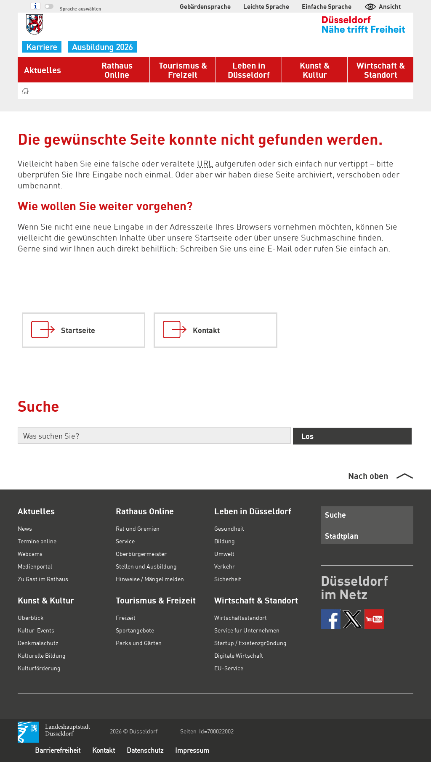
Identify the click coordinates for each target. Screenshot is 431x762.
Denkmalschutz (38, 642)
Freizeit (126, 617)
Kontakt (103, 750)
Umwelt (224, 553)
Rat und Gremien (138, 528)
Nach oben (368, 475)
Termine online (37, 541)
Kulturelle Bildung (42, 655)
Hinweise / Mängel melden (150, 578)
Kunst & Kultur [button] (315, 70)
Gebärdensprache (205, 6)
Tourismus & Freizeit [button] (183, 70)
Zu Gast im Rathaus (43, 578)
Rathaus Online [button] (117, 70)
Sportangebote (135, 630)
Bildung (224, 541)
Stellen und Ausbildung (146, 566)
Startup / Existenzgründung (250, 642)
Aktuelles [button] (42, 69)
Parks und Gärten (139, 642)
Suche (335, 514)
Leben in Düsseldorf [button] (249, 70)
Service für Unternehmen (246, 630)
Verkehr (224, 566)
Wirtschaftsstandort (240, 617)
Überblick (31, 617)
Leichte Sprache (266, 6)
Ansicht (382, 6)
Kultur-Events (36, 630)
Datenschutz (145, 750)
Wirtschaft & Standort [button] (381, 70)
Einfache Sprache (326, 6)
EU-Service (228, 668)
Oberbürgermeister (141, 553)
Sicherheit (227, 578)
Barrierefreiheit (57, 750)
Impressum (192, 750)
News (25, 528)
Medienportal (35, 566)
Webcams (30, 553)
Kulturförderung (39, 668)
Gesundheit (229, 528)
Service (125, 541)
